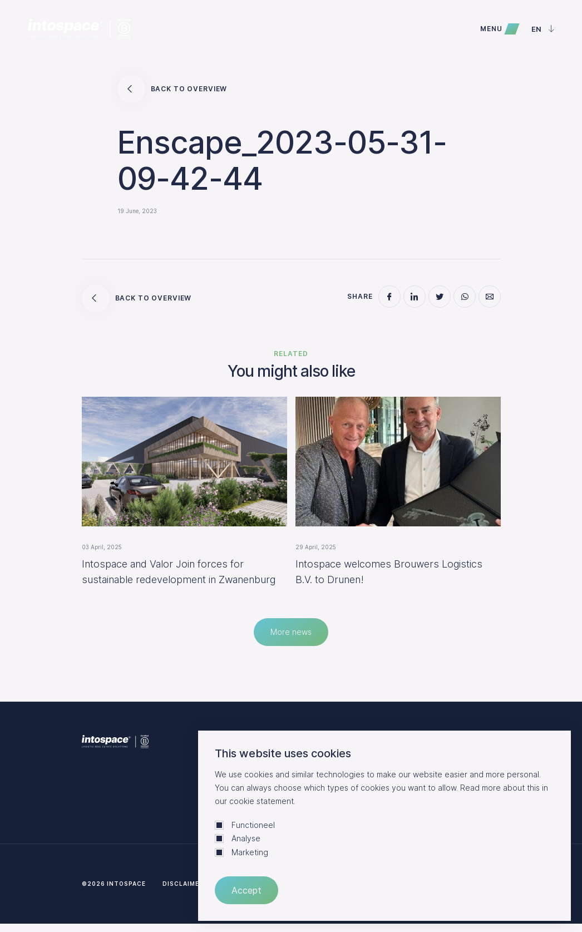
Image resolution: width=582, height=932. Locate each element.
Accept (246, 890)
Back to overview (172, 89)
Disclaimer (183, 883)
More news (291, 632)
